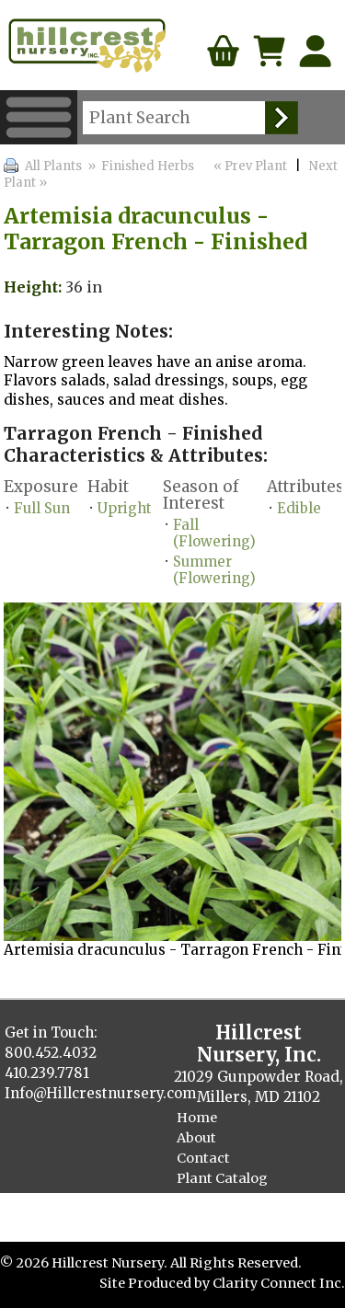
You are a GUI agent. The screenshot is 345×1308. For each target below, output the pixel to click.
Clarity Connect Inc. (279, 1283)
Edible (299, 508)
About (196, 1138)
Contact (203, 1158)
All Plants (53, 166)
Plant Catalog (222, 1178)
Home (197, 1117)
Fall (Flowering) (214, 533)
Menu (38, 117)
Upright (125, 508)
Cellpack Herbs (227, 1219)
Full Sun (42, 508)
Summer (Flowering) (214, 570)
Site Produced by (156, 1283)
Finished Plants (229, 1199)
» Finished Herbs (141, 166)
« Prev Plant (249, 166)
